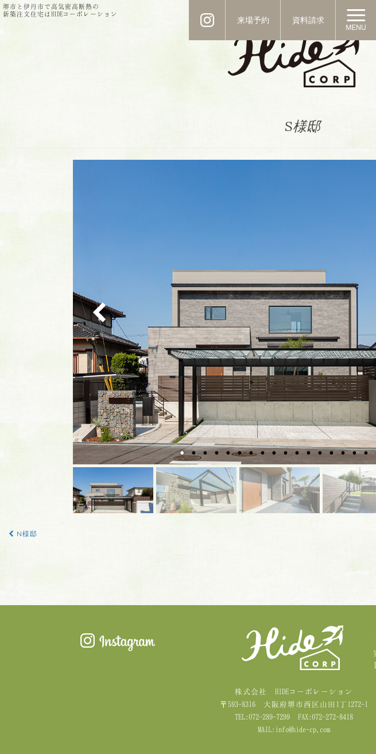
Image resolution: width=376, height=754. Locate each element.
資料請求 (308, 20)
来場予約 (253, 20)
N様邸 (23, 533)
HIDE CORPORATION (294, 58)
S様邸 (302, 126)
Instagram (117, 642)
